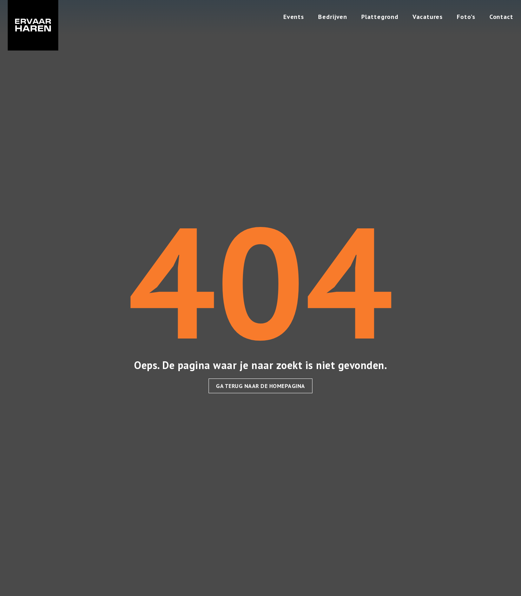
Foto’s (466, 17)
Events (293, 17)
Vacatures (428, 17)
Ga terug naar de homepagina (260, 385)
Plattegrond (379, 17)
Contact (501, 17)
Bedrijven (332, 17)
